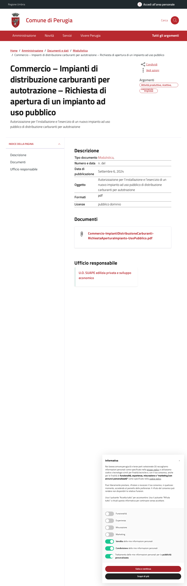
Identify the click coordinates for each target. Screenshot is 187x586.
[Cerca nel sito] (175, 20)
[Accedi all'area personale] (156, 4)
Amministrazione (24, 35)
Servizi (67, 35)
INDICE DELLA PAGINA (35, 144)
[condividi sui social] (149, 64)
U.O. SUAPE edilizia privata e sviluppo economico (105, 275)
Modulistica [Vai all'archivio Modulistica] (106, 157)
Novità (49, 35)
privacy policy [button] (153, 469)
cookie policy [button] (155, 478)
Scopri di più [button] (143, 576)
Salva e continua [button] (143, 568)
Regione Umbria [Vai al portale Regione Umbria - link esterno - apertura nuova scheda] (16, 4)
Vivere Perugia (90, 35)
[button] (179, 460)
